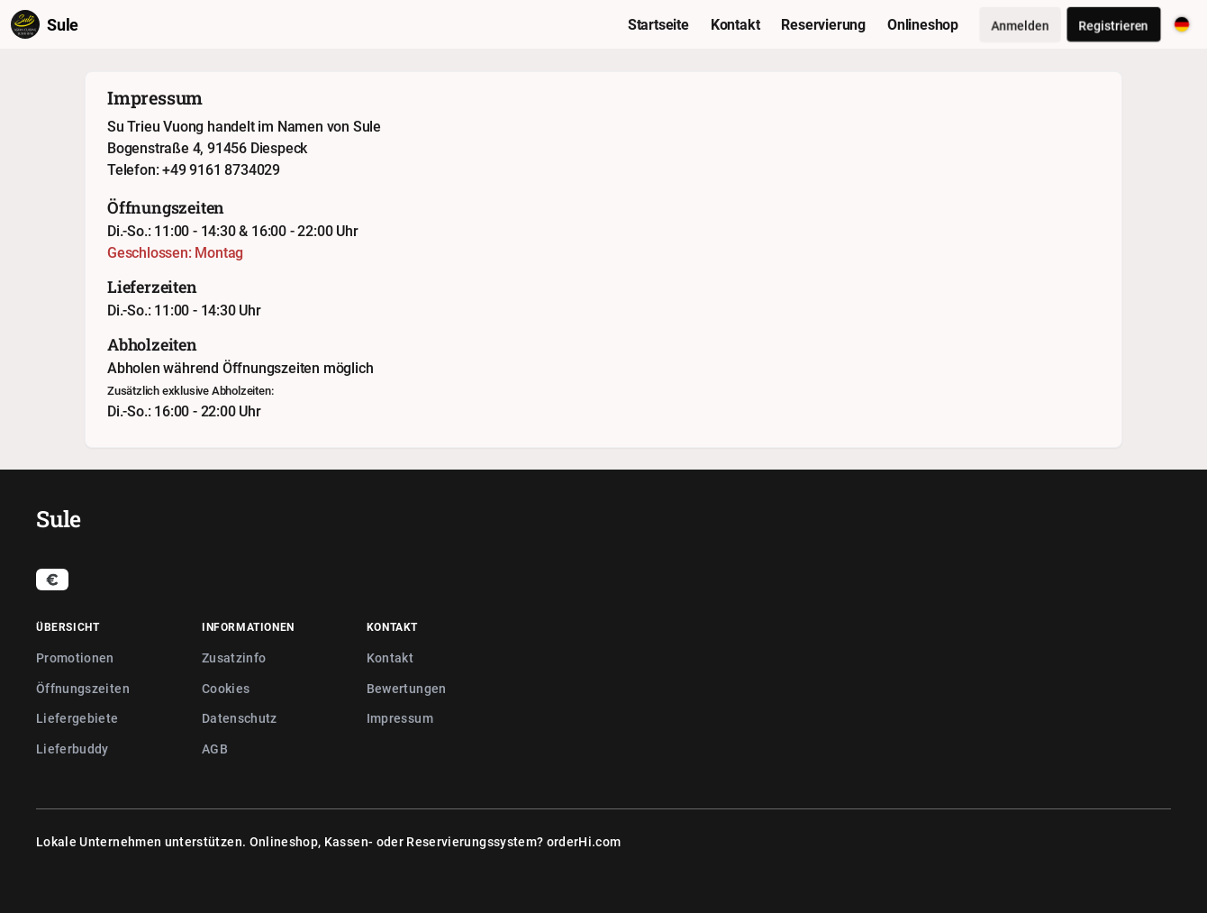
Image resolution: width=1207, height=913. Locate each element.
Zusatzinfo (234, 657)
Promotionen (75, 657)
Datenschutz (239, 717)
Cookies (226, 688)
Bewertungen (407, 688)
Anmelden (1020, 24)
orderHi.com (584, 841)
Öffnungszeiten (83, 688)
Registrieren (1113, 24)
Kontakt (390, 657)
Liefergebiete (77, 717)
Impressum (400, 717)
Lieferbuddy (72, 748)
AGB (215, 748)
